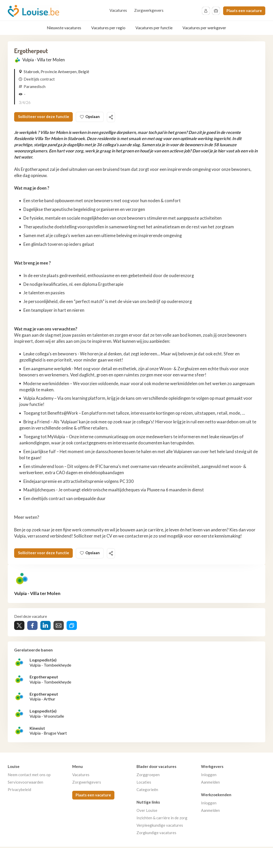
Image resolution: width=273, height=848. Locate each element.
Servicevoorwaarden (25, 783)
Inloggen (208, 776)
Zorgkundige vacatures (156, 834)
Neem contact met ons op (29, 776)
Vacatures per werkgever (204, 27)
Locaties (143, 783)
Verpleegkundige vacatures (159, 826)
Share (32, 626)
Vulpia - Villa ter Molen (43, 59)
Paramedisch (35, 86)
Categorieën (147, 790)
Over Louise (146, 811)
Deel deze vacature (116, 117)
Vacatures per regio (108, 27)
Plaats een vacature (244, 10)
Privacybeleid (19, 790)
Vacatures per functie (153, 27)
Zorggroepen (148, 776)
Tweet (19, 626)
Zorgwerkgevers (148, 10)
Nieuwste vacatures (64, 27)
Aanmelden (210, 783)
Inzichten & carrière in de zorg (161, 819)
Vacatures (118, 10)
